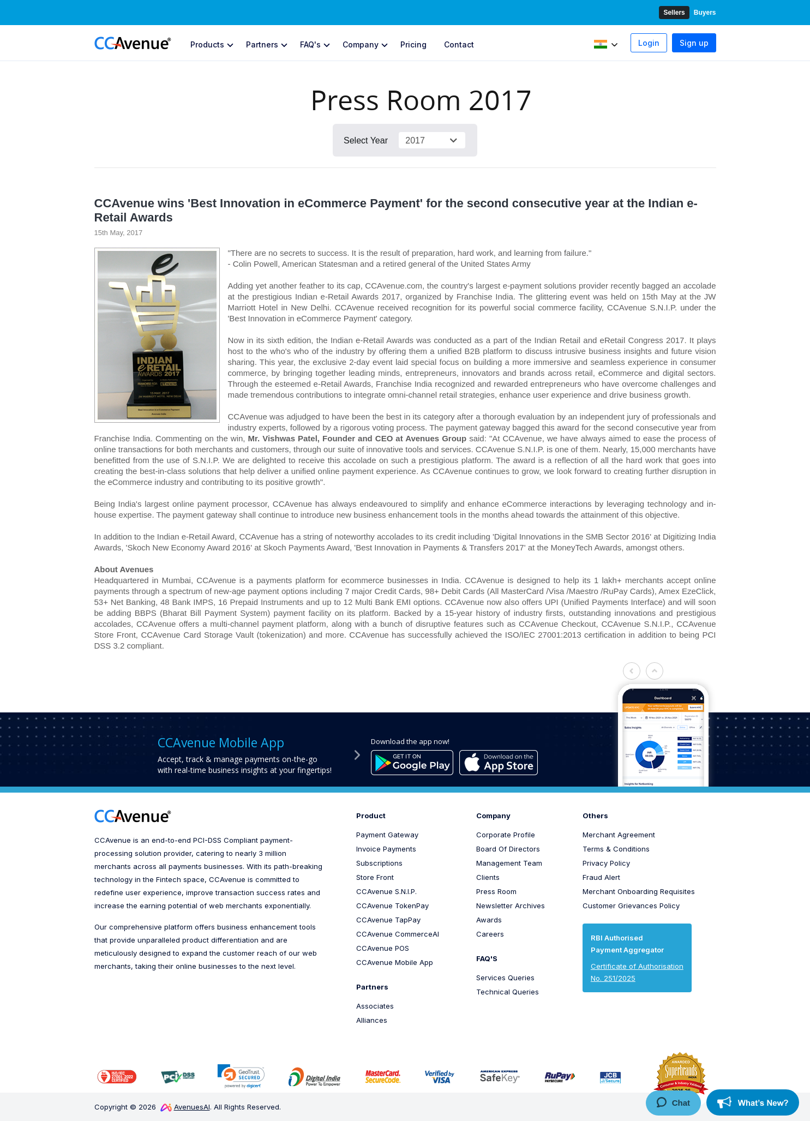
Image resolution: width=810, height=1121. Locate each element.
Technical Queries (507, 991)
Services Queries (505, 977)
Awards (489, 919)
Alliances (371, 1020)
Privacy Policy (606, 863)
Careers (490, 934)
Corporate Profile (505, 834)
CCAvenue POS (382, 948)
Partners (262, 44)
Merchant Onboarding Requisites (639, 891)
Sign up (694, 42)
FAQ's (310, 44)
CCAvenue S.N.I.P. (386, 891)
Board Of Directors (508, 848)
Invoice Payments (386, 848)
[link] (241, 1076)
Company (361, 44)
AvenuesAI (185, 1106)
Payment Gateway (387, 834)
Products (207, 44)
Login (648, 42)
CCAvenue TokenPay (392, 905)
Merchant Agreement (619, 834)
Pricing (413, 44)
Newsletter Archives (510, 905)
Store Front (375, 877)
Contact (459, 44)
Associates (375, 1006)
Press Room (496, 891)
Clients (488, 877)
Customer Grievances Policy (631, 905)
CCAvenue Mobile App (394, 962)
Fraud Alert (601, 877)
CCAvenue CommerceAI (397, 934)
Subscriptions (379, 863)
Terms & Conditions (616, 848)
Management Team (509, 863)
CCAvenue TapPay (388, 919)
